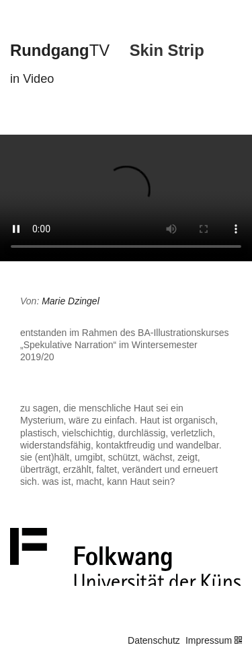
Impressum (208, 640)
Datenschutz (154, 640)
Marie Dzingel (70, 301)
